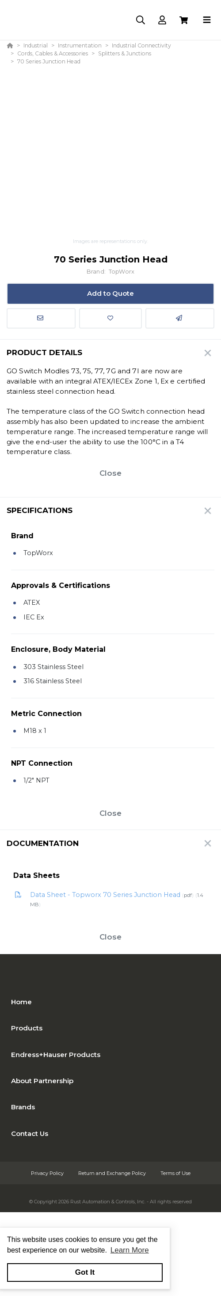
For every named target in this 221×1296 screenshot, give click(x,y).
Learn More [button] (129, 1250)
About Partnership (42, 1081)
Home (21, 1002)
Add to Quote (110, 293)
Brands (23, 1107)
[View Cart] (183, 20)
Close (110, 473)
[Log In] (162, 20)
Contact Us (29, 1133)
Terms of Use (175, 1173)
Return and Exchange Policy (112, 1173)
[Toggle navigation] (207, 20)
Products (26, 1028)
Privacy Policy (48, 1173)
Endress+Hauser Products (55, 1054)
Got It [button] (85, 1272)
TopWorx (121, 271)
